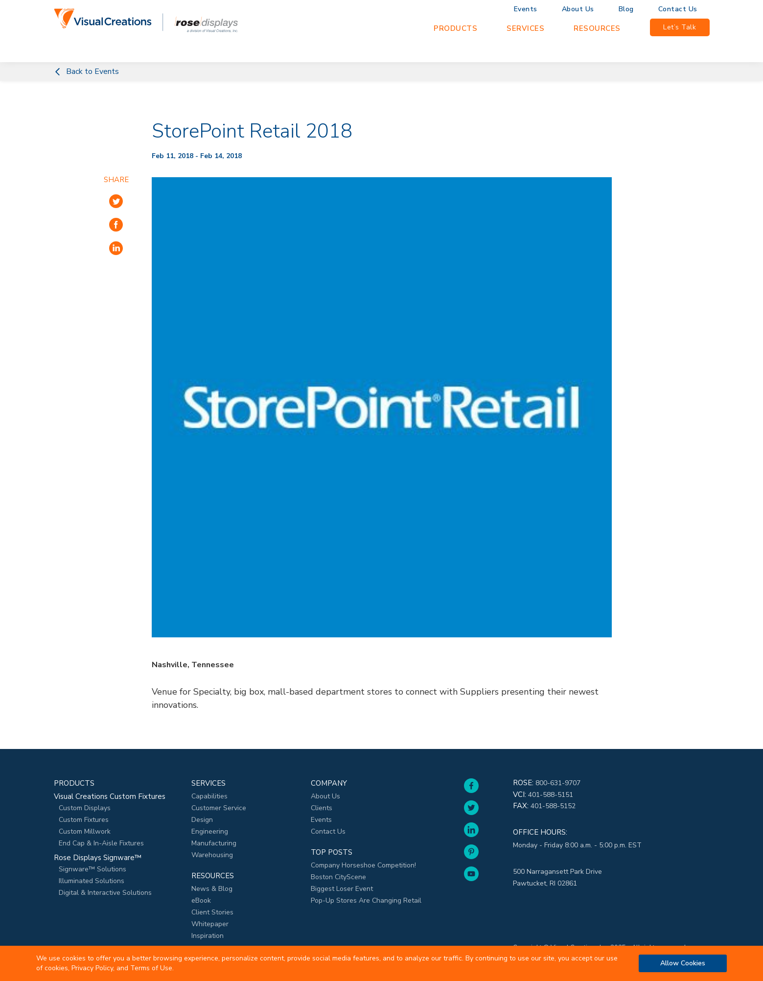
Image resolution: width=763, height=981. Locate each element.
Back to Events (86, 71)
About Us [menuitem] (578, 9)
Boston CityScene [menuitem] (338, 877)
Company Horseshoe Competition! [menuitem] (363, 865)
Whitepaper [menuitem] (210, 924)
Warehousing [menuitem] (212, 855)
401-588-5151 (550, 794)
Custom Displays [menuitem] (85, 808)
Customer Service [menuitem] (218, 808)
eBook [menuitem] (201, 900)
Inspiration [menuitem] (207, 935)
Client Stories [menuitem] (212, 912)
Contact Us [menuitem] (677, 9)
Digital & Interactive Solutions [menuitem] (105, 892)
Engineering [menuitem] (209, 831)
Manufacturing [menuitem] (213, 843)
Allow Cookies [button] (682, 963)
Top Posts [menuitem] (331, 852)
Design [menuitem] (202, 819)
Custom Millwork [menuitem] (85, 831)
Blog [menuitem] (626, 9)
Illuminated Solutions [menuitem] (91, 881)
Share (116, 180)
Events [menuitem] (525, 9)
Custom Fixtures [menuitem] (84, 819)
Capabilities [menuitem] (209, 796)
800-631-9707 (557, 783)
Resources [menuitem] (212, 876)
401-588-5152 (553, 806)
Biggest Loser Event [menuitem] (342, 888)
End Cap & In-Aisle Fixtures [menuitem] (101, 843)
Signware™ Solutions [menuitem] (92, 869)
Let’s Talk (679, 27)
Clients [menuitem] (321, 808)
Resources (597, 28)
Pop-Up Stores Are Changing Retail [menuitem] (366, 900)
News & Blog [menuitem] (211, 888)
